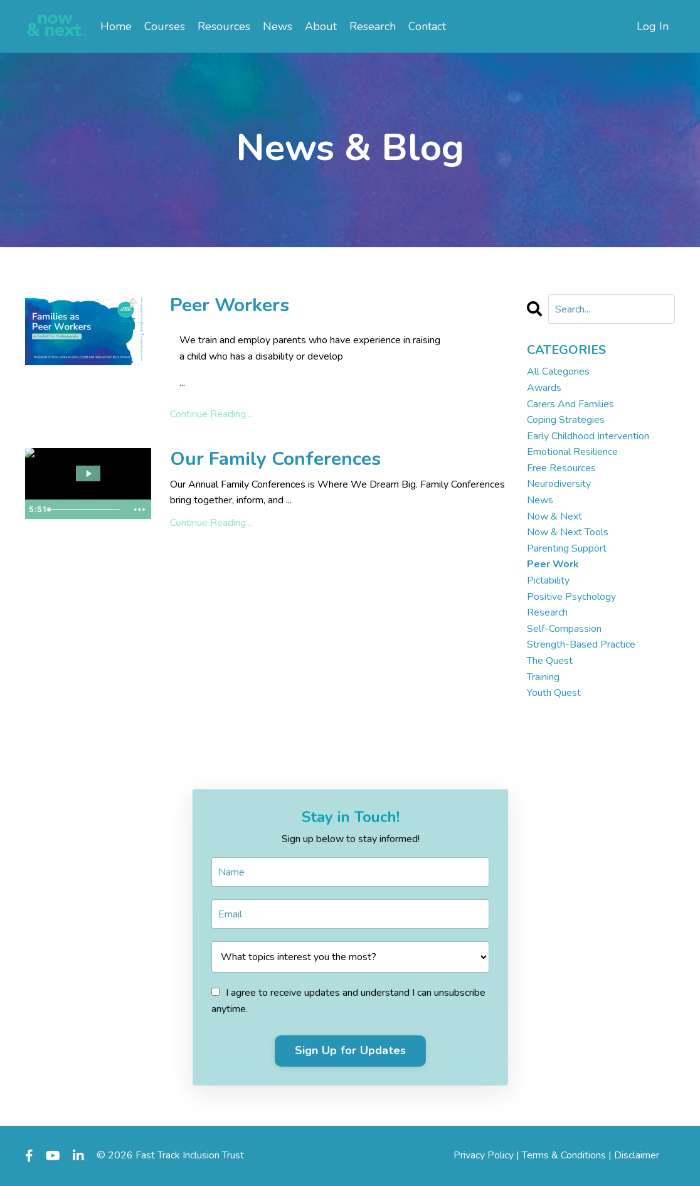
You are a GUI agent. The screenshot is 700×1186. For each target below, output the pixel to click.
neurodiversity (559, 484)
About (321, 26)
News (277, 26)
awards (544, 388)
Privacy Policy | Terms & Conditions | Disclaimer (556, 1155)
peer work (553, 564)
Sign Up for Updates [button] (350, 1045)
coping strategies (566, 420)
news (540, 500)
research (547, 612)
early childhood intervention (588, 436)
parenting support (567, 548)
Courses (164, 26)
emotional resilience (572, 452)
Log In (653, 26)
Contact (427, 26)
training (543, 677)
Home (116, 26)
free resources (561, 468)
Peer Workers (229, 305)
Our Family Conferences (275, 459)
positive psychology (571, 597)
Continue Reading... (211, 414)
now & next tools (567, 532)
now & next (554, 516)
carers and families (570, 404)
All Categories (558, 371)
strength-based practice (581, 644)
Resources (224, 26)
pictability (548, 580)
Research (372, 26)
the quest (550, 661)
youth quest (554, 693)
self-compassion (564, 629)
